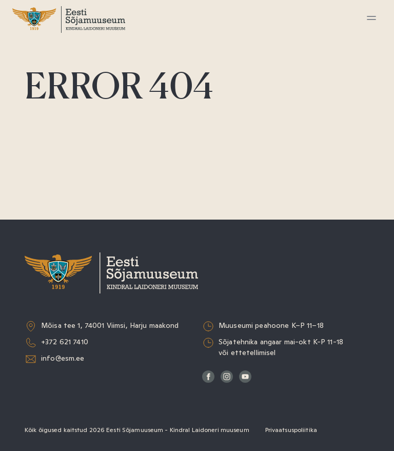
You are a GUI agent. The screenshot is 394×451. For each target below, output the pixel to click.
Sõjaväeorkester (64, 198)
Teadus (44, 151)
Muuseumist (56, 174)
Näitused (49, 80)
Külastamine (55, 56)
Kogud (43, 127)
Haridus (46, 103)
